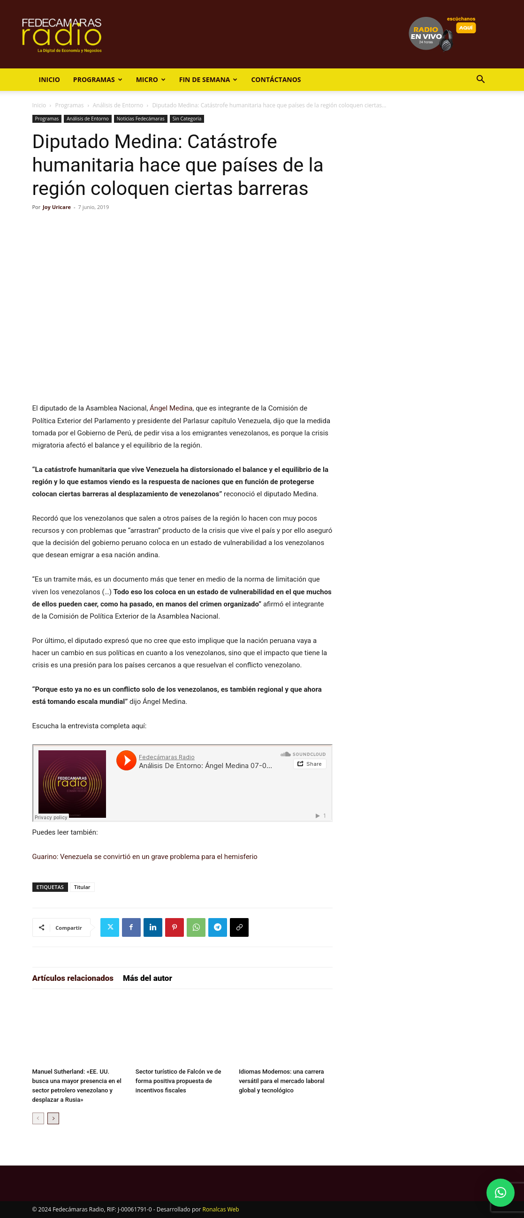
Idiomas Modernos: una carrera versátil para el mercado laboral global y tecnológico (281, 1081)
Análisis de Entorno (118, 105)
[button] (481, 80)
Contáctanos (276, 79)
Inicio (49, 79)
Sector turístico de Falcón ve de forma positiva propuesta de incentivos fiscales (178, 1081)
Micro (151, 79)
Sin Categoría (187, 118)
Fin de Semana (208, 79)
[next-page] (53, 1118)
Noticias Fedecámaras (141, 118)
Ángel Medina (171, 408)
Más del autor (147, 978)
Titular (82, 886)
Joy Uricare (57, 206)
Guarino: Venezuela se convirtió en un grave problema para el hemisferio (145, 856)
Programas (97, 79)
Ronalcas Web (221, 1209)
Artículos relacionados (73, 978)
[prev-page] (38, 1118)
